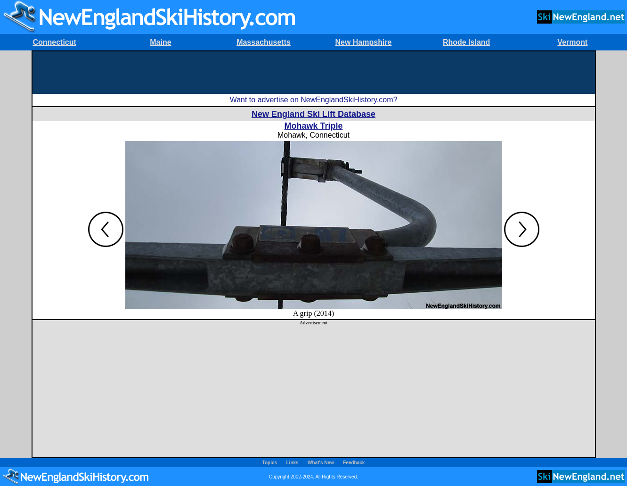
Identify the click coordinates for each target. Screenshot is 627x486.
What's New (321, 462)
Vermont (572, 42)
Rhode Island (466, 42)
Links (292, 462)
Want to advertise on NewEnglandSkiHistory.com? (314, 100)
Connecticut (54, 42)
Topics (269, 462)
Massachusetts (263, 42)
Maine (160, 42)
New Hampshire (363, 42)
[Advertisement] (313, 72)
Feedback (354, 462)
